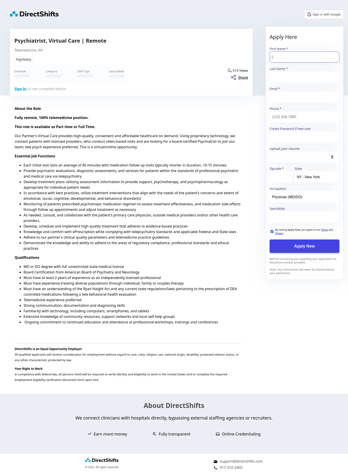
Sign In (20, 88)
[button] (324, 14)
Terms (324, 229)
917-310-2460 (231, 467)
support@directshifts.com (241, 461)
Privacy (279, 233)
